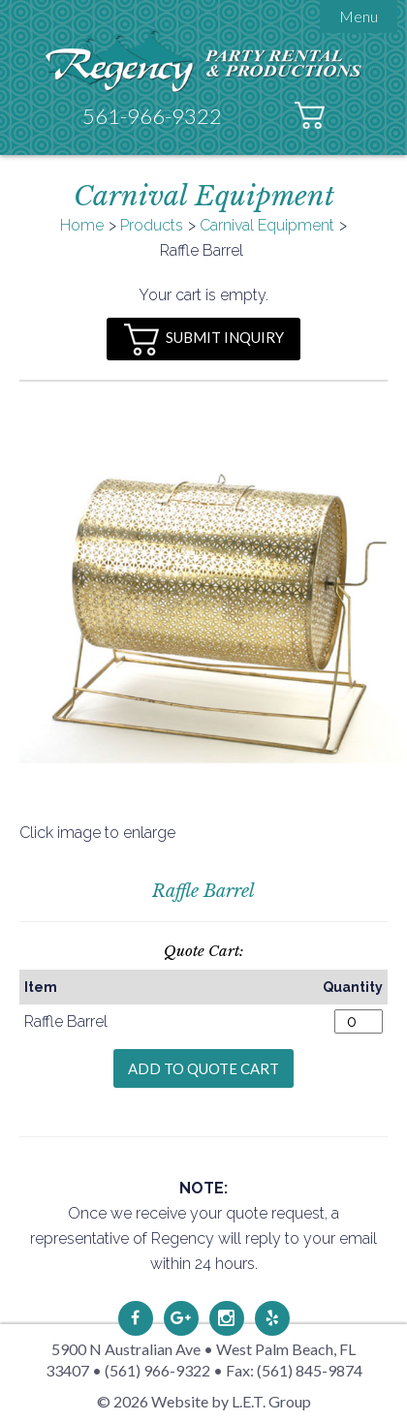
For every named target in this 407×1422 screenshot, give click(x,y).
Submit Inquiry (204, 340)
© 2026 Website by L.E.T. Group (204, 1401)
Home (82, 225)
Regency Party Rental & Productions (204, 60)
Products (151, 225)
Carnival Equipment (267, 225)
